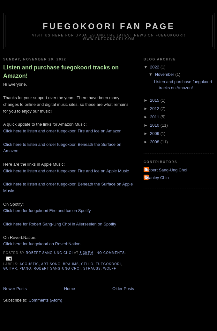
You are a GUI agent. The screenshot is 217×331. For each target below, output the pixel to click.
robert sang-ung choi (57, 268)
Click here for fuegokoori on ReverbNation (41, 243)
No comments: (111, 253)
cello (87, 264)
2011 (155, 116)
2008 (155, 141)
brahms (71, 264)
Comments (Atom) (45, 300)
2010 (155, 125)
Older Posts (123, 288)
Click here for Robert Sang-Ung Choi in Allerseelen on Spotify (59, 224)
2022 (155, 67)
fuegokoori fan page (109, 26)
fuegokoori (108, 264)
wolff (109, 268)
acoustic (29, 264)
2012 (155, 108)
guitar (10, 268)
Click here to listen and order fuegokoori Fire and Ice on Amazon (62, 131)
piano (25, 268)
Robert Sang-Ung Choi (166, 170)
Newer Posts (15, 288)
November (165, 74)
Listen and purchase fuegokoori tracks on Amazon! (61, 71)
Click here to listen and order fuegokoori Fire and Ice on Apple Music (66, 171)
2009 (155, 133)
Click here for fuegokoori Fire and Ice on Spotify (47, 210)
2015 (155, 100)
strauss (92, 268)
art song (51, 264)
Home (69, 288)
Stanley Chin (157, 177)
